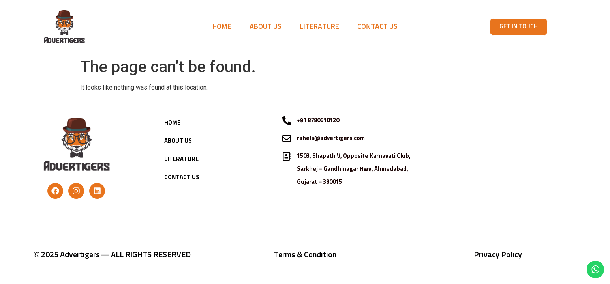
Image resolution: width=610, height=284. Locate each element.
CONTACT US (377, 26)
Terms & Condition (305, 255)
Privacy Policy (498, 255)
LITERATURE (319, 26)
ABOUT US (266, 26)
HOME (221, 26)
